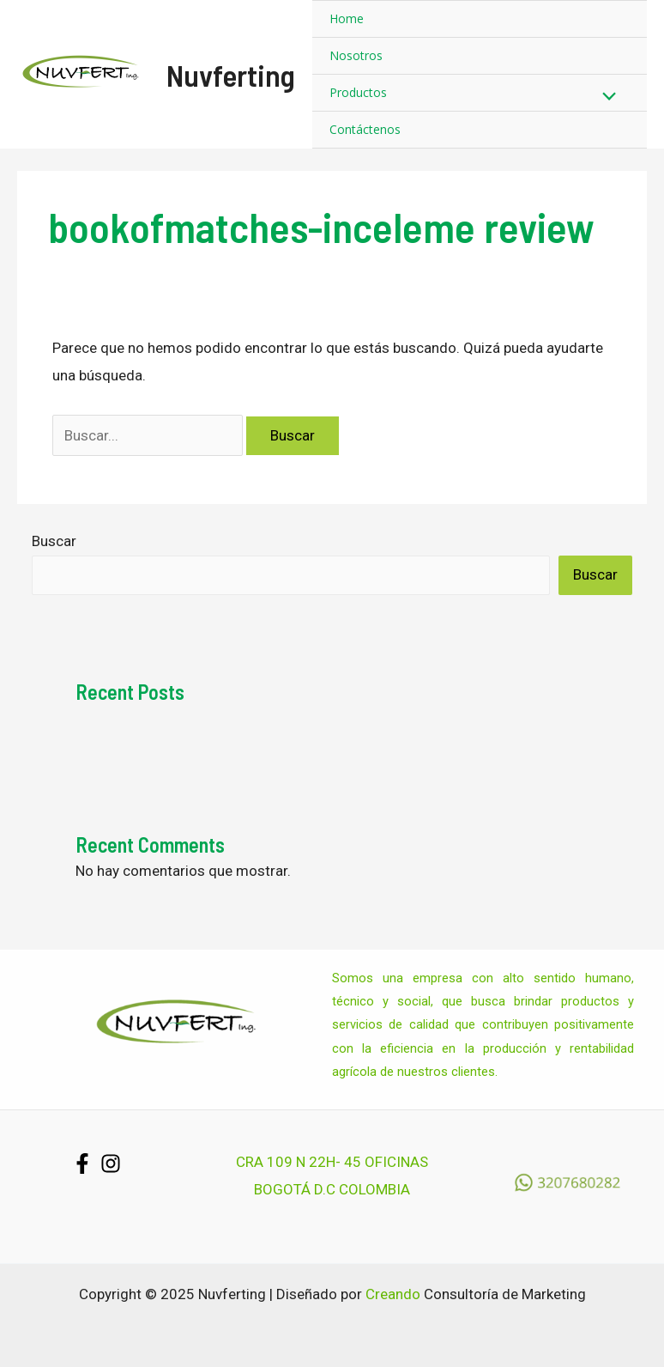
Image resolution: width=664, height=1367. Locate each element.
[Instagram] (110, 1163)
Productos (358, 92)
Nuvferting (230, 75)
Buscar (54, 541)
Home (346, 18)
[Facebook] (82, 1163)
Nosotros (356, 55)
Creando (392, 1294)
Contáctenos (365, 129)
